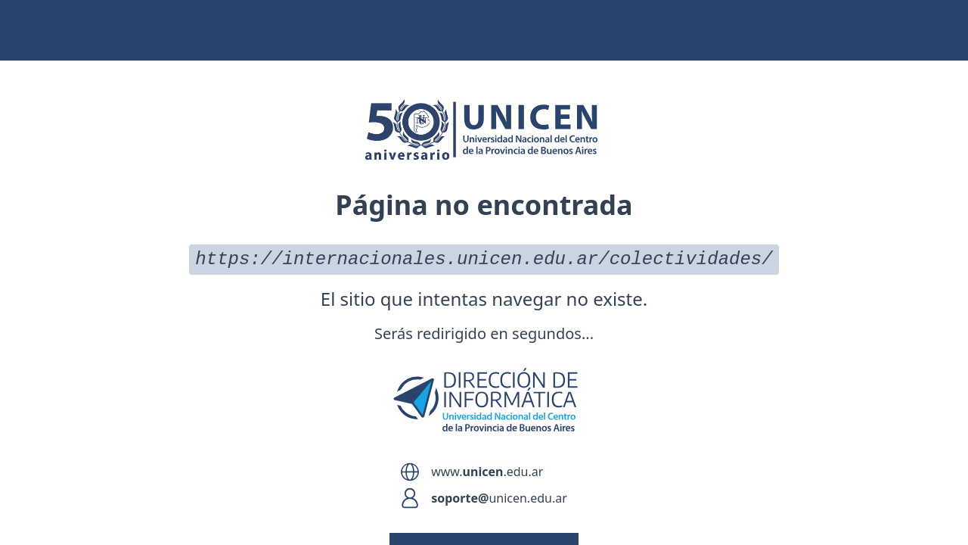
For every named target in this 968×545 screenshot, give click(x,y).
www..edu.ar (487, 471)
